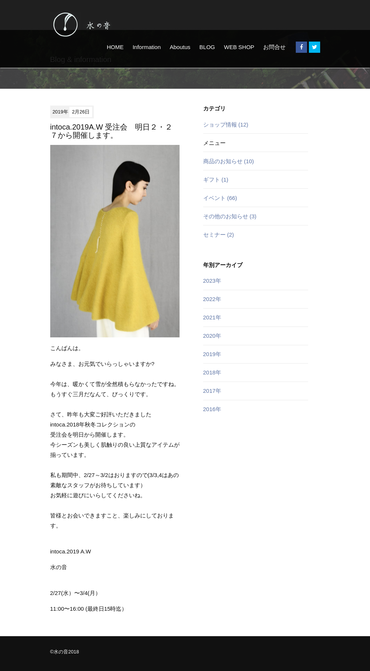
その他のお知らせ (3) (230, 216)
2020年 (212, 336)
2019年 (212, 354)
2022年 (212, 299)
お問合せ (274, 47)
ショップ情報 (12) (226, 124)
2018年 (212, 372)
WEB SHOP (239, 47)
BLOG (207, 47)
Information (147, 47)
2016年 (212, 409)
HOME (115, 47)
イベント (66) (220, 198)
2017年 (212, 391)
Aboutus (180, 47)
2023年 (212, 280)
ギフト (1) (216, 179)
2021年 (212, 317)
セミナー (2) (218, 234)
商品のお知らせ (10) (228, 161)
